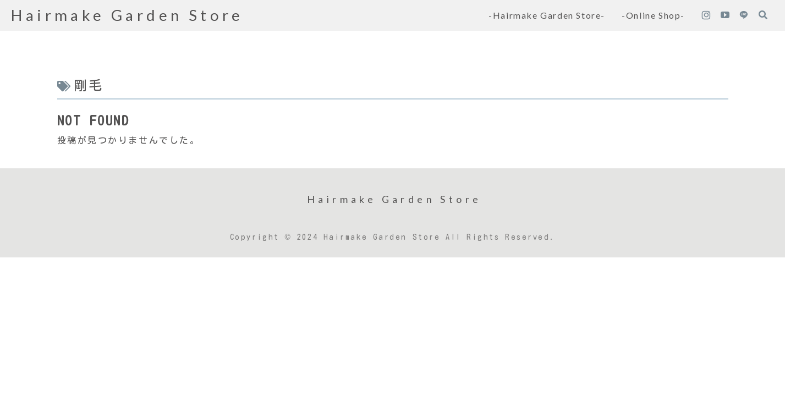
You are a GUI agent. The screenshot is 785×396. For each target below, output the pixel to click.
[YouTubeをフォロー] (725, 15)
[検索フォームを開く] (763, 15)
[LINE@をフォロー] (743, 15)
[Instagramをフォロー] (705, 15)
